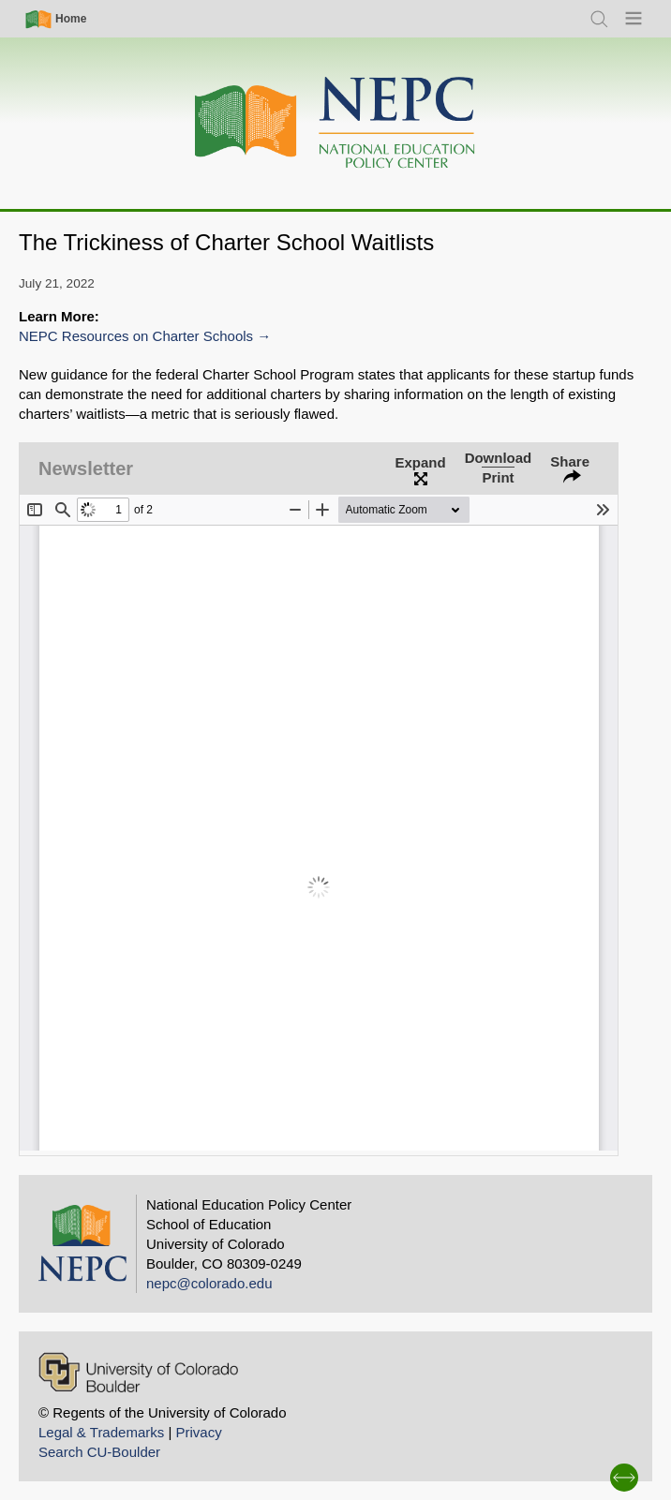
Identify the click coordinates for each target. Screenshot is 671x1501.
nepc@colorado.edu (209, 1283)
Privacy (198, 1432)
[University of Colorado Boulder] (138, 1372)
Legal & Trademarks (101, 1432)
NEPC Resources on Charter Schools (136, 336)
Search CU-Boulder (99, 1452)
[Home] (335, 123)
